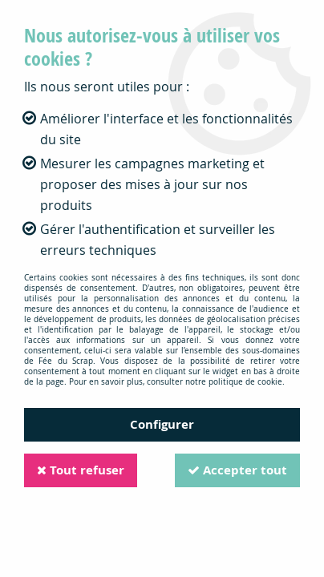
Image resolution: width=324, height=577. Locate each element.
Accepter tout (237, 470)
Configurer (162, 424)
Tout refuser (80, 470)
